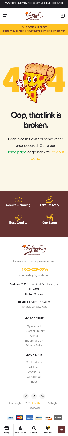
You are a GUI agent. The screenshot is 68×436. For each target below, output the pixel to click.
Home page (16, 152)
